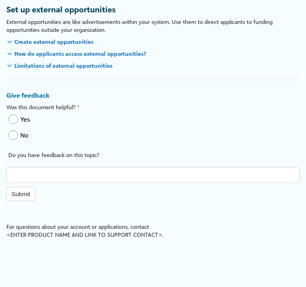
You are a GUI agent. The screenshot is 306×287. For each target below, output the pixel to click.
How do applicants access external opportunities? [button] (80, 53)
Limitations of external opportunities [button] (63, 65)
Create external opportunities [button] (53, 41)
